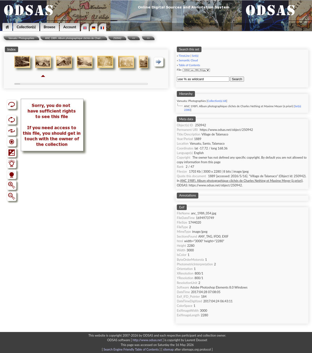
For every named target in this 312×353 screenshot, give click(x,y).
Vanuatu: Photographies (21, 38)
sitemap (168, 349)
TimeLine (184, 55)
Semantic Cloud (188, 60)
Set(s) (195, 55)
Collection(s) (26, 27)
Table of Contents (189, 65)
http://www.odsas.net (147, 340)
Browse (49, 27)
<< (133, 38)
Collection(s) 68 (216, 100)
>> (148, 38)
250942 (117, 38)
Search (237, 79)
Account (69, 27)
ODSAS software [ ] (135, 340)
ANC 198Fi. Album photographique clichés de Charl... (74, 38)
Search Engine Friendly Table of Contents (131, 349)
